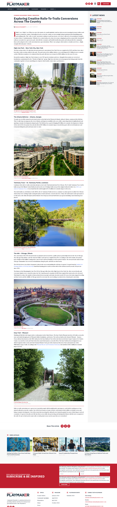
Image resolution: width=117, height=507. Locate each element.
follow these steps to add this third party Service (90, 468)
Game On (99, 28)
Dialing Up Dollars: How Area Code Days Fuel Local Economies (18, 454)
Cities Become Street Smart (103, 34)
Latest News (98, 15)
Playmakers (35, 9)
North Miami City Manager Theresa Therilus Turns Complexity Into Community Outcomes (105, 55)
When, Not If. (100, 40)
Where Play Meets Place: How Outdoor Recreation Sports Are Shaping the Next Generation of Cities (106, 63)
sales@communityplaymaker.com (94, 497)
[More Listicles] (8, 435)
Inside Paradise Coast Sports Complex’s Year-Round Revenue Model (104, 21)
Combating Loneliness (102, 69)
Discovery (99, 18)
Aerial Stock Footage (26, 178)
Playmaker (99, 52)
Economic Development (20, 15)
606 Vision (24, 328)
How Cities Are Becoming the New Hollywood (105, 76)
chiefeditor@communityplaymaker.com (95, 502)
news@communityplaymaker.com (94, 506)
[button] (98, 3)
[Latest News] (90, 15)
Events (52, 9)
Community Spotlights (23, 9)
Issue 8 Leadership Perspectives (68, 453)
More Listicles (14, 435)
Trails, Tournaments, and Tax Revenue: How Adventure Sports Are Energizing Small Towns (105, 47)
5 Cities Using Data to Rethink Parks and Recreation (96, 454)
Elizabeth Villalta (25, 112)
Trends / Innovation (33, 15)
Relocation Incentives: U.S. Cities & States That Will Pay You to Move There (105, 83)
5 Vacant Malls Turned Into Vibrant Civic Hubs (44, 454)
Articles (11, 9)
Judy (23, 248)
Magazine (44, 9)
